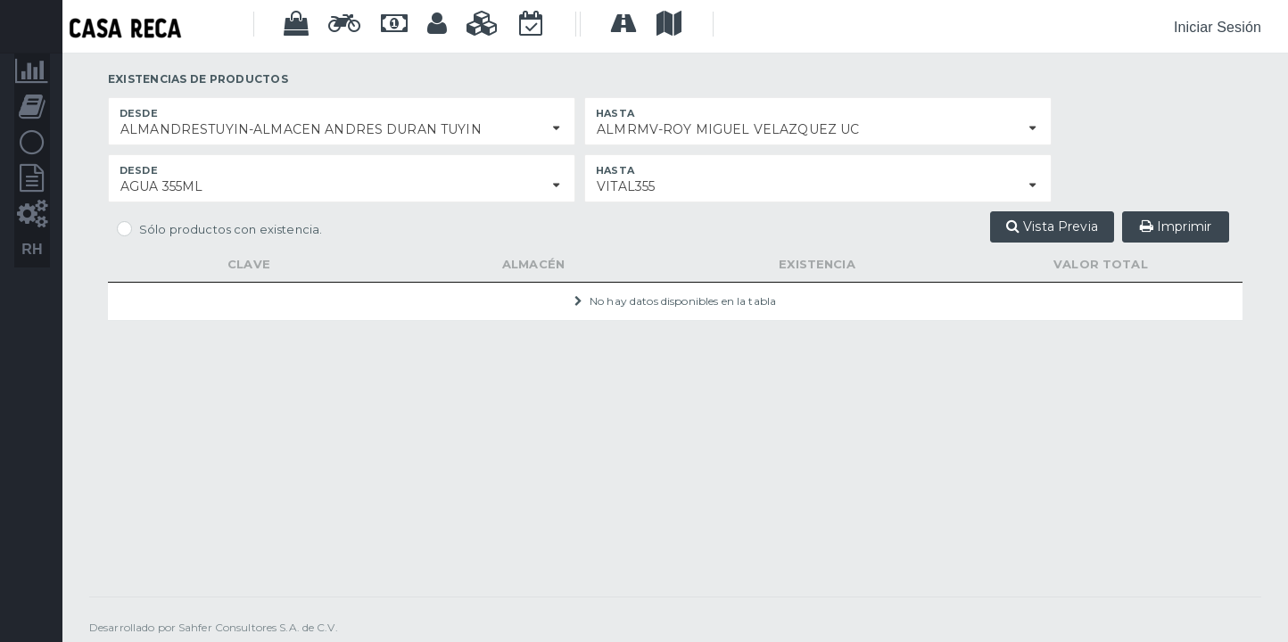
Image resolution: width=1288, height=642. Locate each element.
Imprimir (1175, 226)
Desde (139, 113)
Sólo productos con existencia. (230, 229)
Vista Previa (1052, 226)
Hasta (615, 113)
